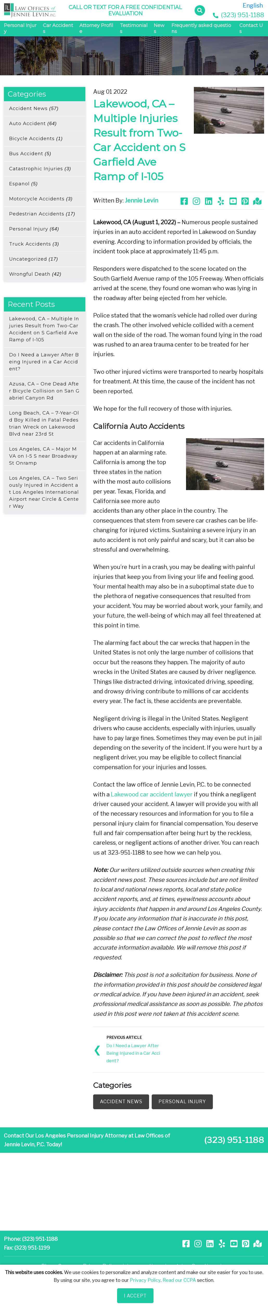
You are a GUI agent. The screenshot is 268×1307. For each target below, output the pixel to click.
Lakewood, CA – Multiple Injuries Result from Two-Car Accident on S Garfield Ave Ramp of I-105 (44, 329)
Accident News (34, 108)
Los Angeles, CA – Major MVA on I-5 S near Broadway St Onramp (43, 456)
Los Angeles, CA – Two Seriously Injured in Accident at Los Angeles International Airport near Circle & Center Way (44, 492)
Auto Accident (33, 123)
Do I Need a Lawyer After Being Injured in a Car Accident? (44, 362)
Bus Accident (30, 154)
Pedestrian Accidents (42, 214)
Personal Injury (20, 28)
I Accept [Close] (135, 1295)
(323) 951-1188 (238, 15)
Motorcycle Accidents (41, 199)
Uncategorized (33, 259)
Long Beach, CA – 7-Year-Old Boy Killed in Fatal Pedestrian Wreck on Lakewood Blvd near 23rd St (44, 423)
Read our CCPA (179, 1280)
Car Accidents (58, 28)
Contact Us (251, 28)
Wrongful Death (35, 274)
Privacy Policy (145, 1280)
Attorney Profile (96, 28)
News (159, 28)
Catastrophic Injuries (40, 169)
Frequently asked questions (201, 28)
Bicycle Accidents (36, 138)
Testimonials (134, 28)
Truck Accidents (34, 244)
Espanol (23, 184)
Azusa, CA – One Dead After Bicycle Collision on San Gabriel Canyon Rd (44, 391)
